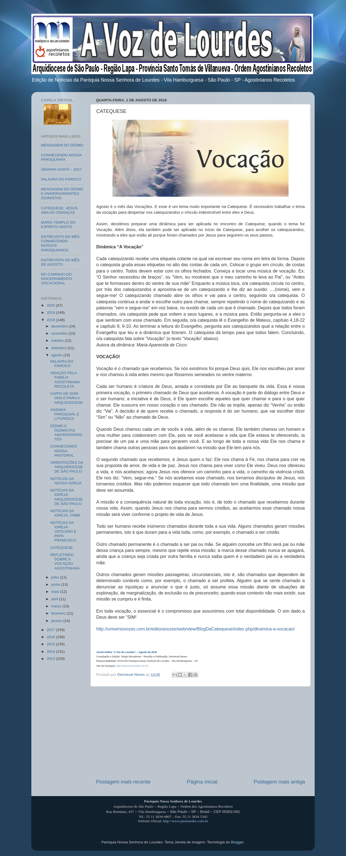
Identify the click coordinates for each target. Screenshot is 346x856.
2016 (51, 637)
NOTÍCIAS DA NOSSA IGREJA (66, 481)
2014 (51, 651)
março (56, 606)
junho (56, 584)
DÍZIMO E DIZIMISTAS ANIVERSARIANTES (66, 432)
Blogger (237, 842)
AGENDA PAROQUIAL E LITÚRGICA (64, 414)
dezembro (60, 326)
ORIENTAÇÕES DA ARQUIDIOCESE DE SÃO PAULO (66, 466)
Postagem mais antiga (279, 782)
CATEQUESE (61, 548)
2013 (51, 659)
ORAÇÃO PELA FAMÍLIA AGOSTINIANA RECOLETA (65, 379)
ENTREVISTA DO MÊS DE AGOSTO (60, 262)
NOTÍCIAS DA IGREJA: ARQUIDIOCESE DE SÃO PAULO (66, 497)
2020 (51, 305)
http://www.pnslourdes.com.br (132, 666)
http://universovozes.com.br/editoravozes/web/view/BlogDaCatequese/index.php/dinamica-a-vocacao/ (195, 629)
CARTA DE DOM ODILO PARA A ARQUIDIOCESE (66, 397)
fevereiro (59, 613)
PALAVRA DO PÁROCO (61, 179)
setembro (59, 348)
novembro (60, 333)
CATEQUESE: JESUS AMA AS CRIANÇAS (59, 210)
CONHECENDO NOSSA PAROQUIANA (61, 157)
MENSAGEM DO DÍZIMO (62, 145)
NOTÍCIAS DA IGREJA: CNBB (65, 513)
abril (55, 599)
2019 (51, 312)
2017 (51, 630)
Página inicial (202, 782)
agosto (57, 355)
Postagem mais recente (123, 782)
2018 (51, 320)
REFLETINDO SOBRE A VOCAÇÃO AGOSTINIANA (65, 561)
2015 (51, 644)
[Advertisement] (200, 732)
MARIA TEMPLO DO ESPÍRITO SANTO (58, 224)
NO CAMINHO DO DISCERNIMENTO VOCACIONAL (56, 278)
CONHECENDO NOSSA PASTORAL (63, 450)
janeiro (57, 621)
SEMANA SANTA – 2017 (61, 169)
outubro (58, 340)
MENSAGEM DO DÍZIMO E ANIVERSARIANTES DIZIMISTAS (62, 193)
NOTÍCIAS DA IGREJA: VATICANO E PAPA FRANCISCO (63, 532)
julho (55, 577)
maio (55, 592)
